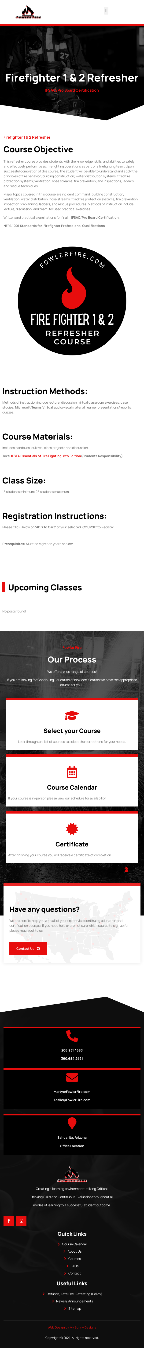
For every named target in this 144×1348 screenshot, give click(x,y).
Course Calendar (72, 787)
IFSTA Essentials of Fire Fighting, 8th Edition (46, 456)
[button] (106, 11)
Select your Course (72, 730)
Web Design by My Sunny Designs (72, 1327)
